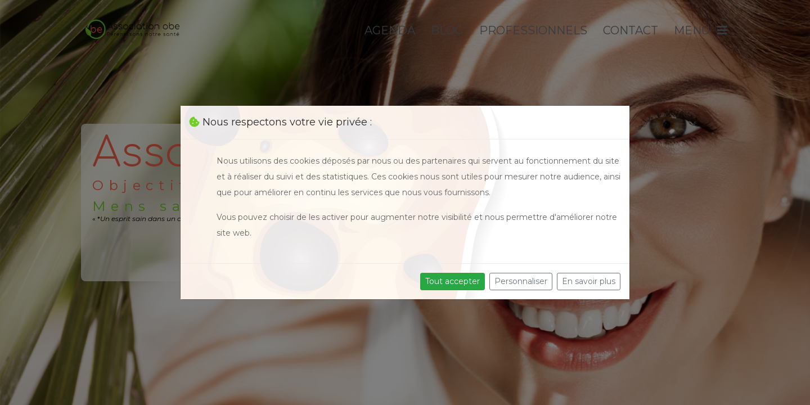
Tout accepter (452, 281)
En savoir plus (588, 281)
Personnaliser (520, 281)
